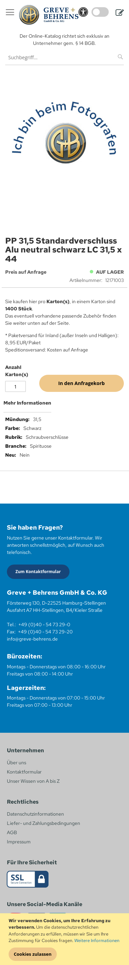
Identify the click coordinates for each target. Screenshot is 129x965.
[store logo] (48, 15)
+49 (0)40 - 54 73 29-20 (45, 632)
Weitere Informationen (96, 940)
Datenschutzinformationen (35, 814)
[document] (65, 939)
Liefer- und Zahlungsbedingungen (43, 823)
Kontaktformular (24, 772)
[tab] (64, 405)
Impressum (19, 842)
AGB (12, 832)
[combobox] (64, 57)
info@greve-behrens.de (32, 639)
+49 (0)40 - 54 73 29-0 (44, 624)
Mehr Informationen (27, 403)
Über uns (16, 762)
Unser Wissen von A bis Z (33, 781)
